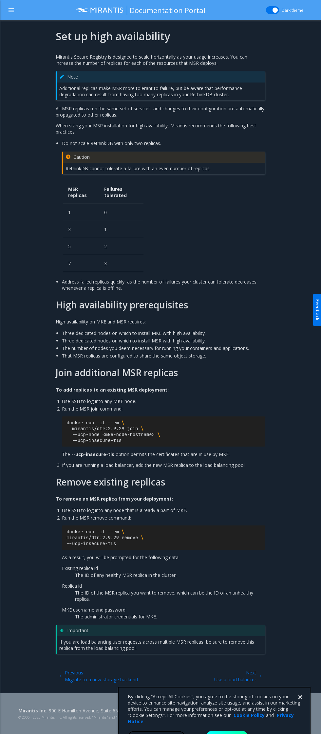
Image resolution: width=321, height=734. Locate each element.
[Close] (300, 708)
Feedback (317, 310)
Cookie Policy (249, 726)
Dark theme (292, 10)
